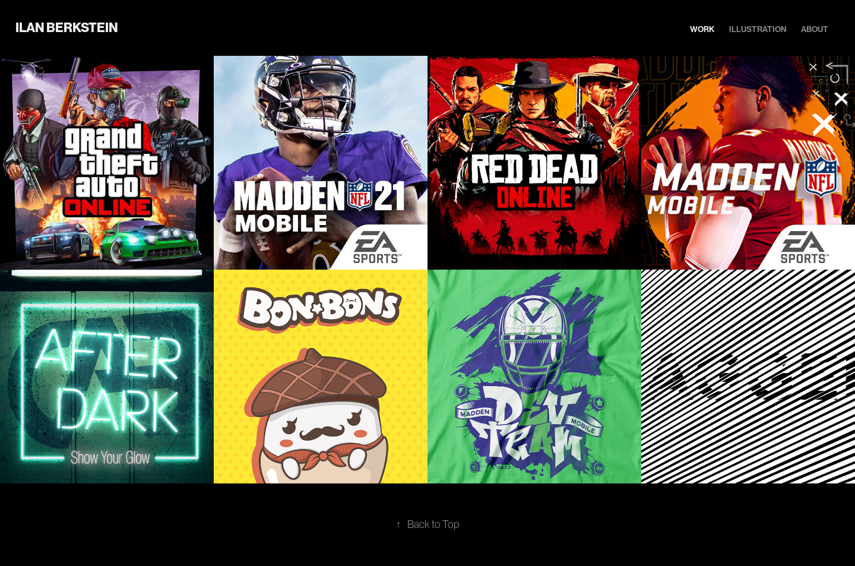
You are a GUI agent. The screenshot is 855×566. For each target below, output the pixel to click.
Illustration (758, 29)
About (814, 29)
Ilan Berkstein (66, 28)
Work (702, 29)
